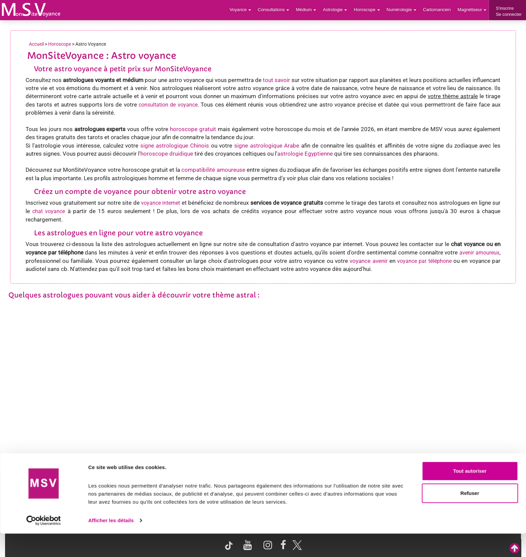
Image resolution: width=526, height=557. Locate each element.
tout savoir (276, 80)
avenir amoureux (479, 252)
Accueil (36, 44)
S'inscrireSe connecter (509, 11)
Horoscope (368, 9)
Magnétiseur (472, 9)
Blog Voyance (374, 470)
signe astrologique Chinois (174, 145)
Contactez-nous (462, 470)
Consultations (276, 9)
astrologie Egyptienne (305, 153)
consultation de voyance (168, 105)
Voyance (243, 9)
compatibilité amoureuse (213, 169)
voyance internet (160, 203)
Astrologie (337, 9)
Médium (308, 9)
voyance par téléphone (424, 261)
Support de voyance (36, 470)
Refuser (469, 516)
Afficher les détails (111, 544)
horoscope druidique (166, 153)
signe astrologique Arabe (266, 145)
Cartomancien (437, 9)
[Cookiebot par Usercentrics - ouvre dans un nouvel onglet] (43, 544)
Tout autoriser (470, 494)
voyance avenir (368, 260)
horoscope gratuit (193, 129)
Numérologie (402, 9)
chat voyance (48, 211)
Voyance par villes (119, 470)
